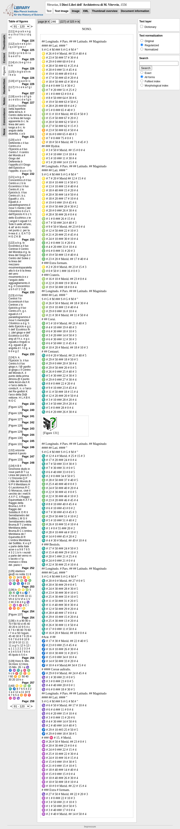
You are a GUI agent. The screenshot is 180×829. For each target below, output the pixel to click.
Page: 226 (28, 68)
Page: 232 (28, 173)
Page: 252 (28, 568)
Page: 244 (28, 434)
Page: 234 (28, 403)
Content (4, 58)
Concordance (4, 116)
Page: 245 (28, 441)
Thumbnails (4, 42)
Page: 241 (28, 416)
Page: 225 (28, 50)
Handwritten (4, 86)
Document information (135, 11)
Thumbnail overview (104, 11)
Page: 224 (28, 40)
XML (86, 11)
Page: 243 (28, 428)
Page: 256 (28, 657)
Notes (4, 101)
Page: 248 (28, 462)
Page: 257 (28, 682)
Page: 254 (28, 611)
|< (46, 21)
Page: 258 (28, 701)
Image (76, 11)
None (4, 132)
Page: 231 (28, 136)
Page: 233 (28, 239)
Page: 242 (28, 422)
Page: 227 (28, 93)
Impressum (90, 826)
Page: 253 (28, 586)
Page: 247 (28, 456)
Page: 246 (28, 447)
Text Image (61, 11)
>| (78, 21)
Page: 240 (28, 410)
